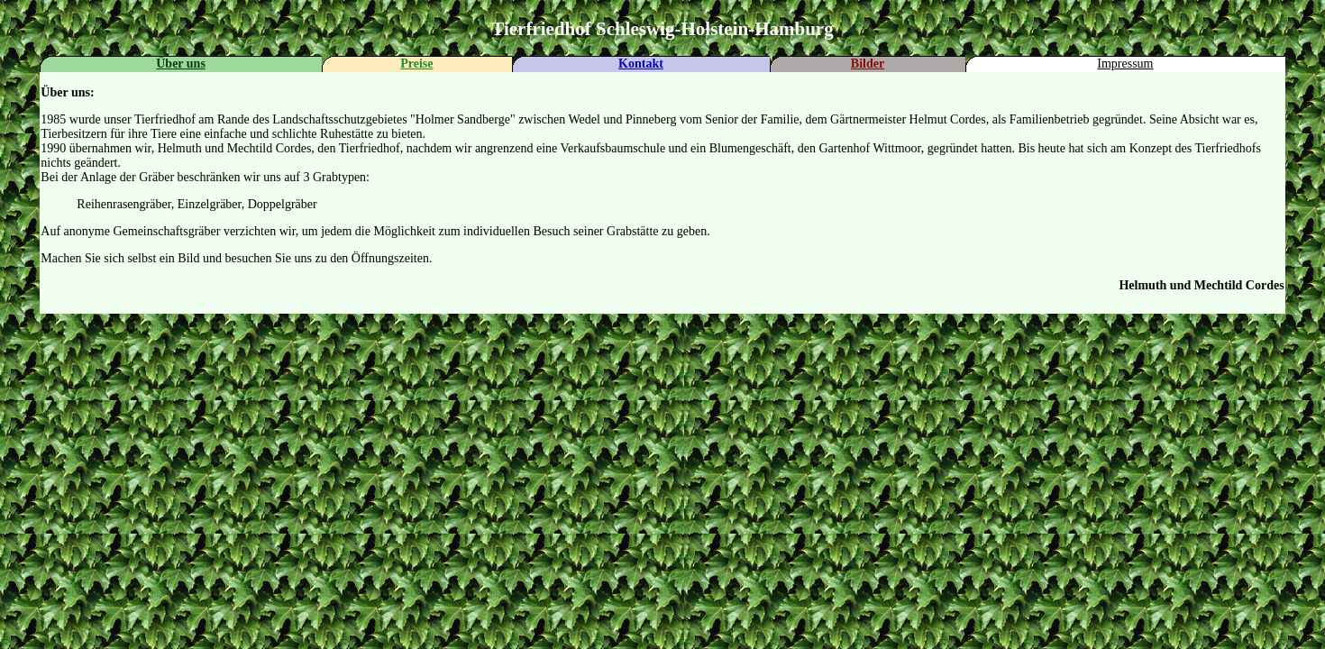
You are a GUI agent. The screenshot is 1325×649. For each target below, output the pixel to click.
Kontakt (640, 63)
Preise (416, 63)
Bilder (867, 63)
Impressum (1125, 63)
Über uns (181, 63)
